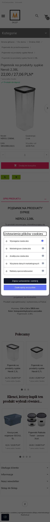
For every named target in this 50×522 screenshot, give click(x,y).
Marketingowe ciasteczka (20, 248)
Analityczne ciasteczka (19, 256)
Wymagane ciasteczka (19, 241)
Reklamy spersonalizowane (21, 271)
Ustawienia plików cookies (23, 234)
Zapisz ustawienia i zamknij (25, 280)
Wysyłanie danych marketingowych (24, 263)
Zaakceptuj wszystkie (25, 287)
